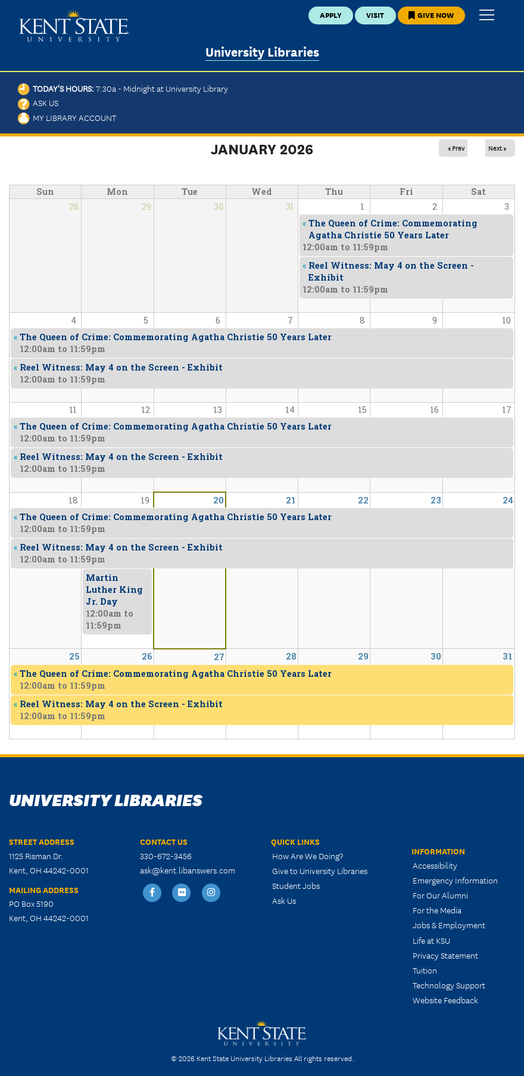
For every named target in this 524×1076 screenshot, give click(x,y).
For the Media (437, 909)
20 (218, 500)
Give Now (431, 14)
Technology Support (449, 984)
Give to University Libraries (319, 870)
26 (147, 656)
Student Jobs (296, 885)
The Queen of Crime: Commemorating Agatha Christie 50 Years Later (176, 673)
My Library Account (67, 117)
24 (508, 500)
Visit (375, 14)
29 (363, 656)
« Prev (456, 147)
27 (219, 657)
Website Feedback (445, 999)
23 (436, 500)
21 (290, 500)
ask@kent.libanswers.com (187, 869)
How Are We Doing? (307, 855)
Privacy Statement (445, 955)
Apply (331, 14)
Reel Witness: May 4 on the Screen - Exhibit (121, 704)
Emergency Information (455, 880)
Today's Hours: (123, 88)
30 (436, 656)
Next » (497, 147)
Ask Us (38, 102)
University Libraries (262, 51)
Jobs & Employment (449, 924)
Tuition (425, 970)
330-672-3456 (166, 855)
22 (363, 500)
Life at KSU (431, 940)
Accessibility (435, 865)
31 (507, 656)
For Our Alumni (440, 894)
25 (74, 656)
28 (291, 656)
